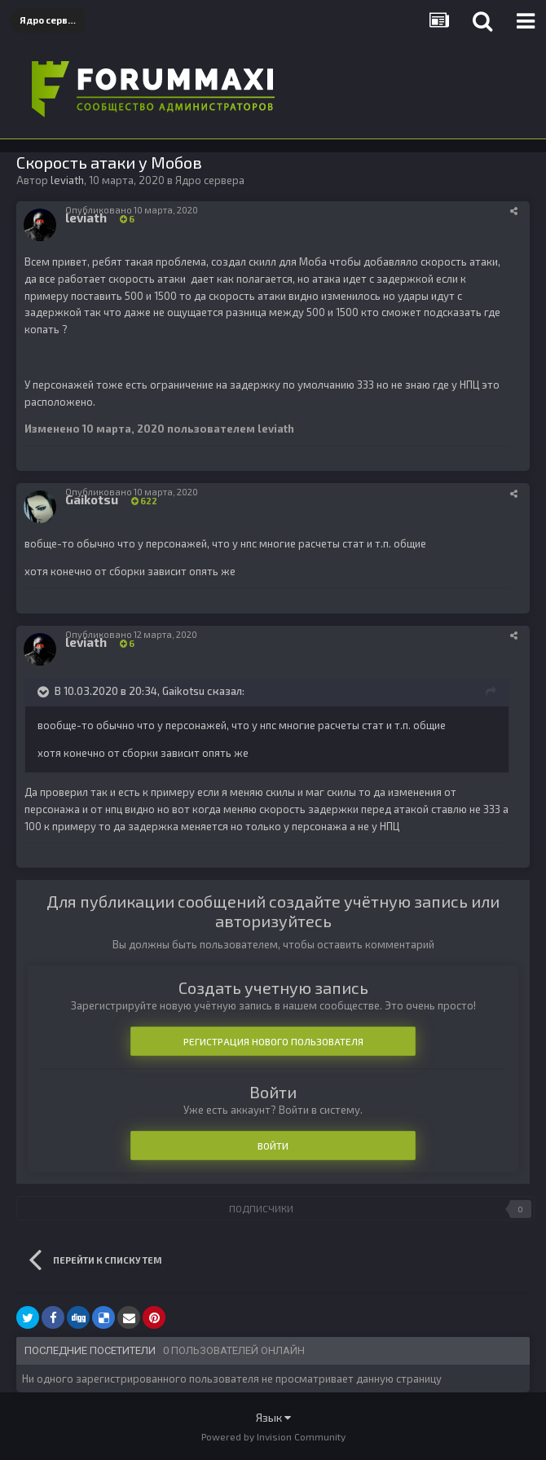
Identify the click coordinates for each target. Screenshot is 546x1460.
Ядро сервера (209, 180)
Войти (273, 1145)
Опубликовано (131, 209)
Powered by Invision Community (273, 1436)
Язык (273, 1417)
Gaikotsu (183, 690)
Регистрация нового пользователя (273, 1041)
